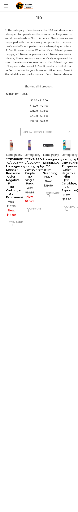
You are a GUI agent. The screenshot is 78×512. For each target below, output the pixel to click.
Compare (13, 223)
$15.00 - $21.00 (39, 105)
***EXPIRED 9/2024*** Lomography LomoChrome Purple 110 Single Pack (35, 171)
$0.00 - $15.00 (39, 100)
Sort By (27, 132)
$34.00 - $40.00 (39, 121)
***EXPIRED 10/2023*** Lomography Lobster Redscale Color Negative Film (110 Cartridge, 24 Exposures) (16, 178)
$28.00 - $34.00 (39, 116)
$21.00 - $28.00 (39, 111)
